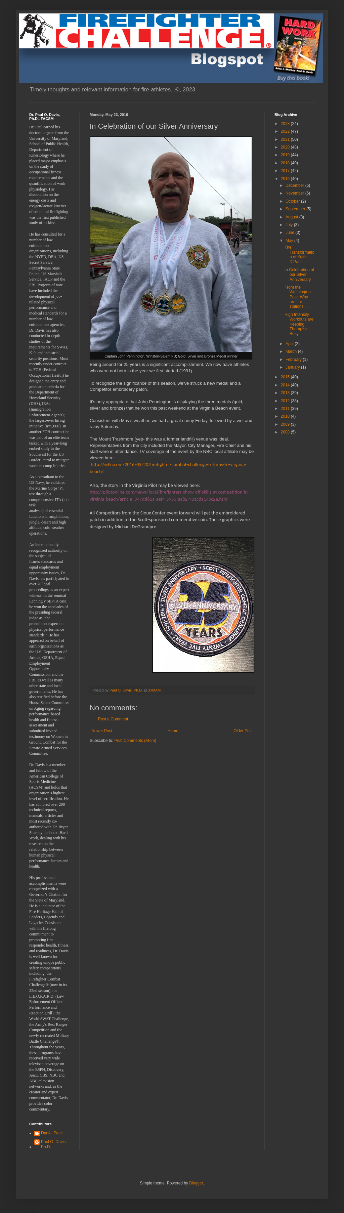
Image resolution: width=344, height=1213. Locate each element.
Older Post (243, 730)
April (290, 343)
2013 (286, 392)
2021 (286, 139)
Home (173, 730)
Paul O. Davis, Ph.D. (54, 1144)
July (290, 224)
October (293, 201)
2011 (286, 408)
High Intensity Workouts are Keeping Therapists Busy (299, 324)
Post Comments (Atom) (135, 740)
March (292, 351)
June (290, 232)
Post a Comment (113, 719)
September (296, 209)
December (295, 185)
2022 (286, 131)
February (294, 359)
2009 (286, 424)
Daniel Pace (52, 1133)
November (295, 193)
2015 (286, 377)
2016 (286, 178)
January (293, 367)
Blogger (196, 1183)
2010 (286, 416)
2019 (286, 155)
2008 (286, 432)
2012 (286, 401)
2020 (286, 147)
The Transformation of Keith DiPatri (299, 254)
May (290, 240)
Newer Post (101, 730)
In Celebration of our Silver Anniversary (299, 274)
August (292, 217)
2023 (286, 123)
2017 (286, 170)
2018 (286, 163)
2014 (286, 385)
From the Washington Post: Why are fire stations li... (298, 297)
